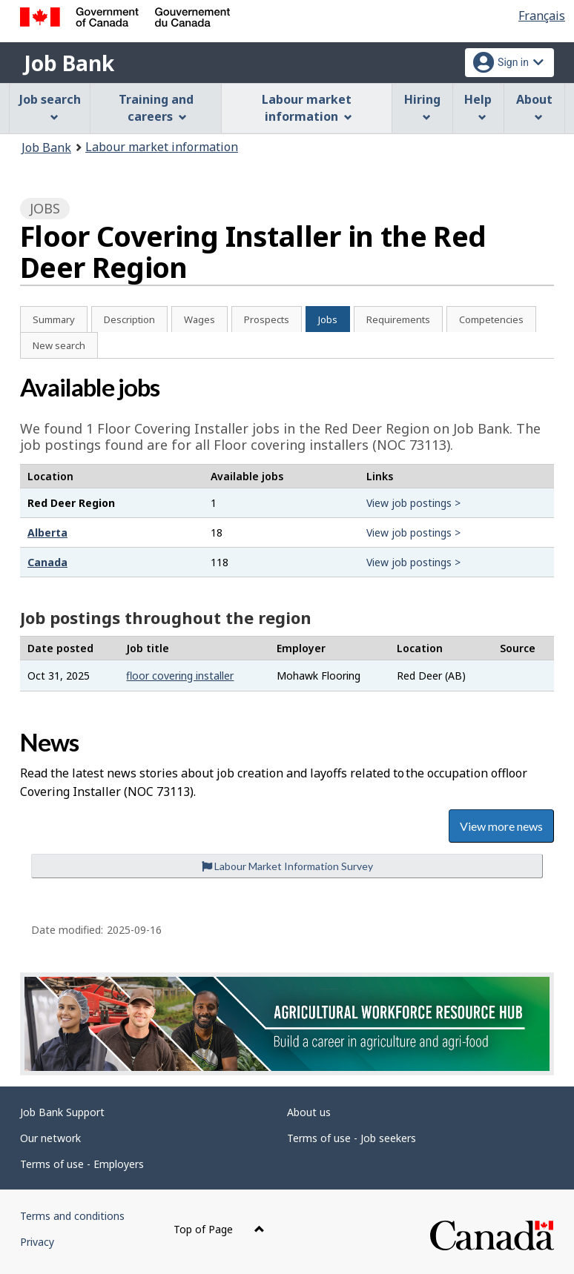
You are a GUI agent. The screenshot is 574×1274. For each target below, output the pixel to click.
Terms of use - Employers (82, 1164)
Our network (50, 1138)
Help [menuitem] (478, 106)
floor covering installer (180, 675)
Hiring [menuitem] (422, 106)
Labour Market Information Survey (287, 866)
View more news (501, 826)
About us (309, 1112)
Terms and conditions (72, 1216)
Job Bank (69, 63)
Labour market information (161, 147)
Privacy (37, 1242)
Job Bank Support (62, 1112)
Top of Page (219, 1229)
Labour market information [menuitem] (307, 108)
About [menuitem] (534, 106)
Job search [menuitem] (50, 106)
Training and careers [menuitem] (156, 108)
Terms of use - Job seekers (351, 1138)
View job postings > (413, 503)
